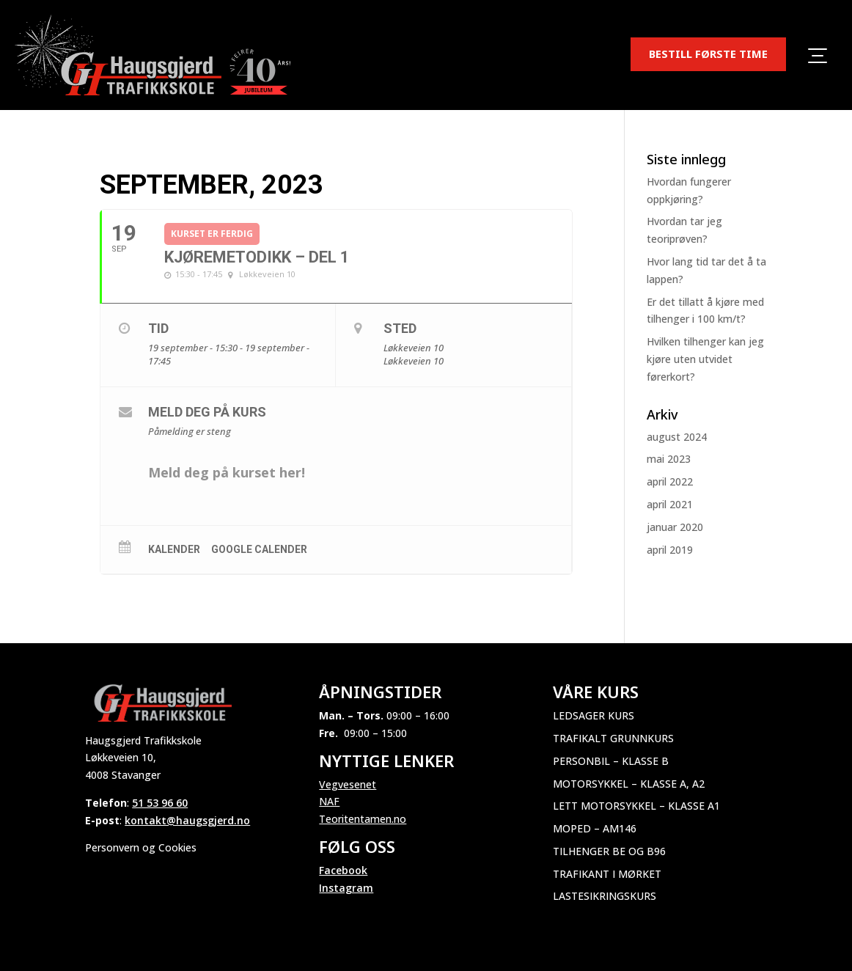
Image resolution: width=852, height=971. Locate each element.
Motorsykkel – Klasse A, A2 (629, 784)
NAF (329, 801)
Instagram (346, 888)
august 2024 (677, 437)
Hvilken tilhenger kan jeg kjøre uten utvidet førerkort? (705, 359)
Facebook (343, 870)
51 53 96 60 (160, 803)
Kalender (174, 549)
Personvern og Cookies (141, 847)
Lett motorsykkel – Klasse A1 (636, 806)
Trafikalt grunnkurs (613, 738)
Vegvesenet (347, 784)
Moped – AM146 (594, 828)
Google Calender (259, 549)
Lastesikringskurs (604, 896)
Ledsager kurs (593, 715)
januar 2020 (675, 527)
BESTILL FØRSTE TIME (708, 53)
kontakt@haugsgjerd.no (187, 820)
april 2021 (670, 504)
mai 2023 (669, 459)
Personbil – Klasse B (611, 761)
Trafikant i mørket (607, 874)
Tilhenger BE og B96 (609, 851)
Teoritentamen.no (362, 819)
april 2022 (670, 481)
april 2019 (670, 550)
